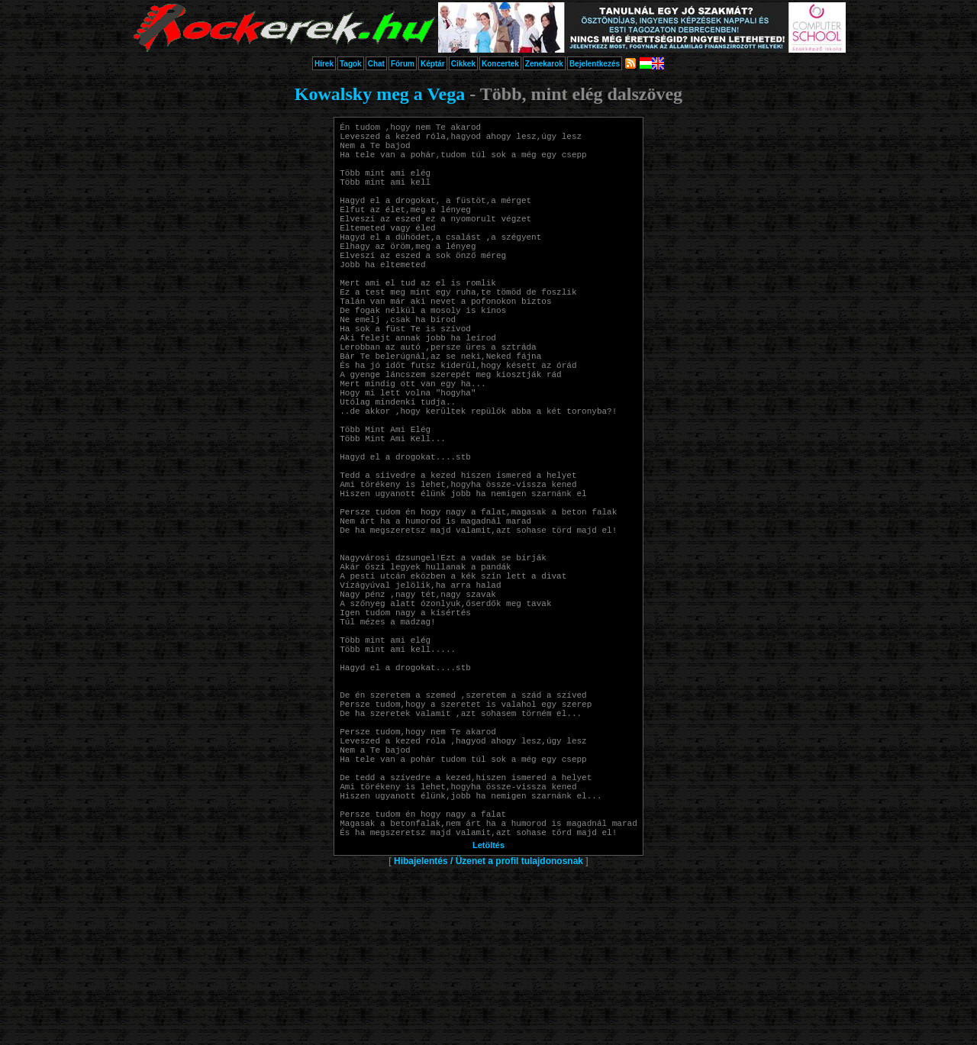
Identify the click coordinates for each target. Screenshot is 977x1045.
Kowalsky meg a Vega (380, 94)
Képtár (433, 64)
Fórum (402, 64)
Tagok (351, 64)
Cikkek (463, 64)
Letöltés (488, 1023)
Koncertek (500, 64)
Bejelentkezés (594, 64)
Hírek (324, 64)
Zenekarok (544, 64)
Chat (376, 64)
